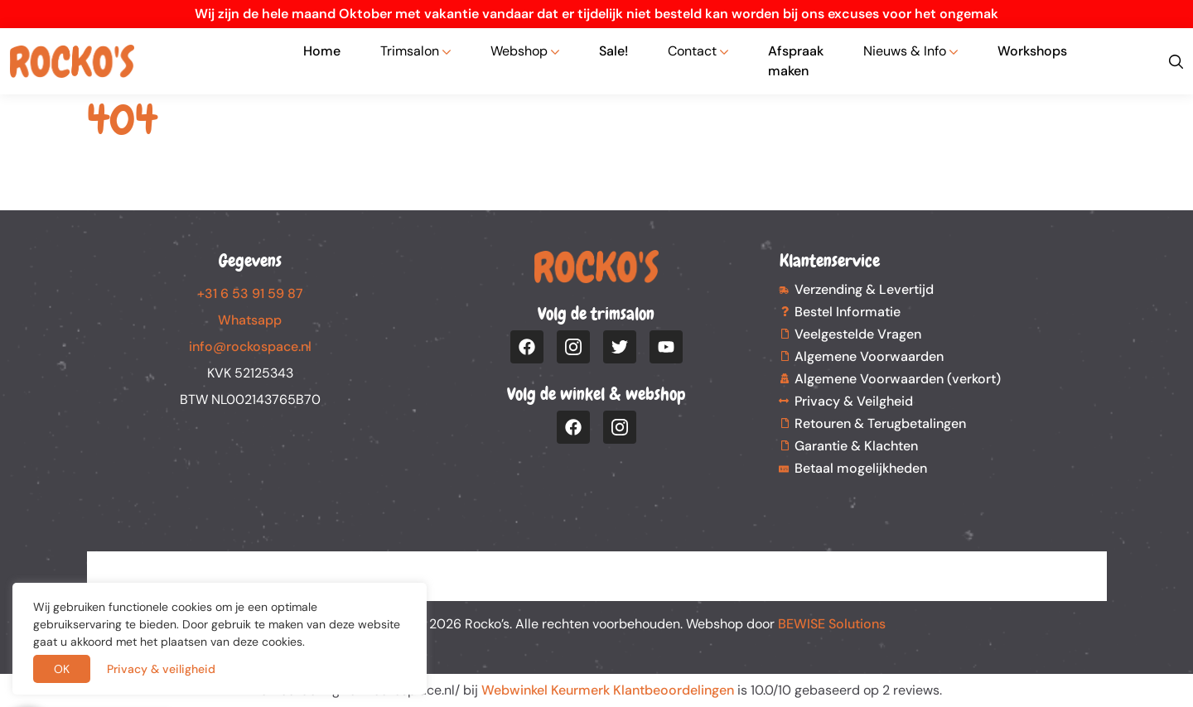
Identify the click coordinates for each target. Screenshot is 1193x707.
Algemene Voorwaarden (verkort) (898, 378)
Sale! (613, 51)
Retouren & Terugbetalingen (880, 423)
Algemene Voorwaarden (869, 356)
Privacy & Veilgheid (854, 401)
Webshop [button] (519, 51)
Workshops (1032, 51)
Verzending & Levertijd (864, 289)
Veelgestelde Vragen (858, 334)
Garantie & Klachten (856, 445)
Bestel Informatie (848, 311)
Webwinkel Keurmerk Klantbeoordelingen (607, 690)
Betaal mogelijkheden (861, 468)
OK (62, 668)
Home (322, 51)
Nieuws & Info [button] (904, 51)
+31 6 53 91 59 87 (250, 293)
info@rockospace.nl (250, 346)
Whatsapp (250, 320)
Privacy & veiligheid (161, 668)
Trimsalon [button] (409, 51)
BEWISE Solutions (832, 623)
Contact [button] (692, 51)
